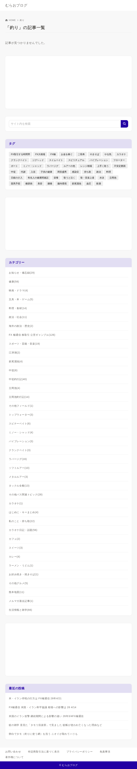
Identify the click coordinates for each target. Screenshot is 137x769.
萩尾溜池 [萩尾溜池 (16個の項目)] (76, 183)
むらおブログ (16, 5)
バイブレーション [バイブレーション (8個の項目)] (99, 160)
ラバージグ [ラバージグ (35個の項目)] (52, 166)
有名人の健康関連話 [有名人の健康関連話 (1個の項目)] (38, 177)
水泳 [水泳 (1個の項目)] (102, 177)
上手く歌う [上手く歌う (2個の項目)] (103, 166)
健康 (14, 281)
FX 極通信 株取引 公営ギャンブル (32, 334)
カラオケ (16, 503)
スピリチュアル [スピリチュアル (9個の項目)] (76, 160)
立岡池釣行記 (19, 397)
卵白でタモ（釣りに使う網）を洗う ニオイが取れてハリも (43, 733)
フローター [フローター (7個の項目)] (119, 160)
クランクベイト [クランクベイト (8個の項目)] (19, 160)
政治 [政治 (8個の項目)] (98, 172)
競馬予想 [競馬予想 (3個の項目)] (15, 183)
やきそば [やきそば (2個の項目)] (94, 154)
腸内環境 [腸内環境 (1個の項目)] (62, 183)
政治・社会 (18, 317)
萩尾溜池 (16, 361)
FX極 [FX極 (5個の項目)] (53, 154)
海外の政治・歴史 (21, 326)
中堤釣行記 (18, 379)
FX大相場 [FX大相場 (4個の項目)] (40, 154)
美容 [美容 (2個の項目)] (40, 183)
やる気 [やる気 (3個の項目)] (107, 154)
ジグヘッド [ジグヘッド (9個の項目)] (38, 160)
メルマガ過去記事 (21, 601)
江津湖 (14, 352)
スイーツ (16, 547)
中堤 (13, 370)
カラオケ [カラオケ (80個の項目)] (121, 154)
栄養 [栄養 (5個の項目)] (56, 177)
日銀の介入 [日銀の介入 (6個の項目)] (16, 177)
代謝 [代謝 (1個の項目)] (23, 172)
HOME (10, 20)
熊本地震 (16, 592)
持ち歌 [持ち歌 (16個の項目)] (87, 172)
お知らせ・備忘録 (22, 272)
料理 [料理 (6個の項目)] (108, 172)
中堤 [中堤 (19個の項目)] (13, 172)
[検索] (124, 124)
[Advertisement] (68, 82)
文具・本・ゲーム (21, 299)
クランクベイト (20, 450)
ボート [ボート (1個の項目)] (14, 166)
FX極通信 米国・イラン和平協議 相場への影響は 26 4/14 (42, 707)
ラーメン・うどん (21, 565)
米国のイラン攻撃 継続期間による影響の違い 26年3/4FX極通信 (46, 716)
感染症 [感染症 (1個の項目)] (75, 172)
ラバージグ (18, 459)
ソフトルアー (19, 467)
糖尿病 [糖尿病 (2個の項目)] (28, 183)
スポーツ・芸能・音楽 (24, 343)
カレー (14, 556)
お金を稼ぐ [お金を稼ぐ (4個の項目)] (66, 154)
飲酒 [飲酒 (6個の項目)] (98, 183)
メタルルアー (18, 476)
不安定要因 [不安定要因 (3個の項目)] (120, 166)
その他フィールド (21, 405)
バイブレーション (21, 441)
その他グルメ (18, 583)
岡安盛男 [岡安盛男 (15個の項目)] (62, 172)
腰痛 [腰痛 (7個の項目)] (50, 183)
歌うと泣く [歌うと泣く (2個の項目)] (69, 177)
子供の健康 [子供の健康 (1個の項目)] (46, 172)
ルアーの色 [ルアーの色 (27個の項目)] (69, 166)
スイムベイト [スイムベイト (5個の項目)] (56, 160)
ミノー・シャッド (21, 432)
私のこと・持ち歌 (22, 521)
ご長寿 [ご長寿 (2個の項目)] (81, 154)
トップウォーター (21, 414)
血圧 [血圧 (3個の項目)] (88, 183)
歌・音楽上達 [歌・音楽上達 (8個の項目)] (87, 177)
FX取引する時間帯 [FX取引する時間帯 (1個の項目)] (20, 154)
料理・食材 (18, 308)
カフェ (14, 538)
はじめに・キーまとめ (24, 512)
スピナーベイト (20, 423)
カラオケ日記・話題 (23, 530)
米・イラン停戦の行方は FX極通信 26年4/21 (35, 698)
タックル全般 (19, 485)
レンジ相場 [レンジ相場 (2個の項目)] (86, 166)
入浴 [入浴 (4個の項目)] (33, 172)
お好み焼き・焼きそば (24, 574)
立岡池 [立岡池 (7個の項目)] (112, 177)
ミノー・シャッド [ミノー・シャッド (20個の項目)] (32, 166)
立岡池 (14, 388)
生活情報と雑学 (20, 609)
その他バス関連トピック (26, 494)
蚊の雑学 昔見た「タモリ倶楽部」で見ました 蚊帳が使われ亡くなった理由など (55, 725)
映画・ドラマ (18, 290)
